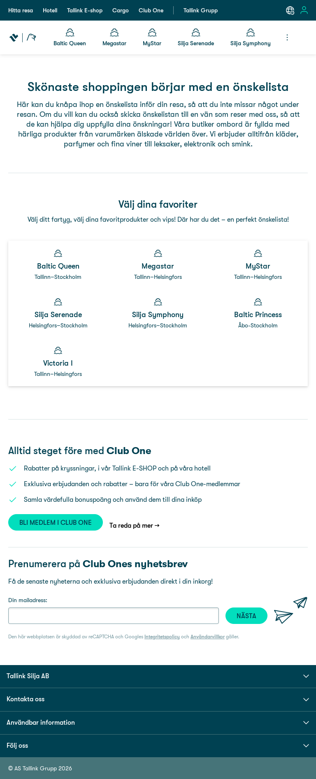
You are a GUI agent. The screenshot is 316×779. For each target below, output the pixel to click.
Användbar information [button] (158, 723)
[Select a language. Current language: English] (290, 10)
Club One (151, 10)
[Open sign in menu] (304, 10)
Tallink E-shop (84, 10)
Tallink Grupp (201, 10)
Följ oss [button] (158, 746)
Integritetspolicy (162, 637)
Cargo (120, 10)
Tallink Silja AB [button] (158, 676)
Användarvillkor (208, 637)
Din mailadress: (27, 600)
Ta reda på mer (131, 525)
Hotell (50, 10)
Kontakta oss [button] (158, 699)
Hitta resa (20, 10)
